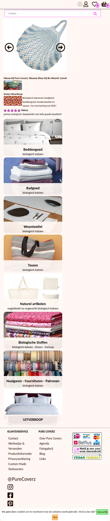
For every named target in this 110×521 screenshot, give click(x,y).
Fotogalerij (46, 449)
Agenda (44, 443)
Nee (55, 517)
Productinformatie (20, 454)
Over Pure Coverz (51, 438)
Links (43, 459)
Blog (42, 454)
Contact (13, 438)
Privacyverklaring (19, 459)
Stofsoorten (15, 469)
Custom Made (17, 464)
